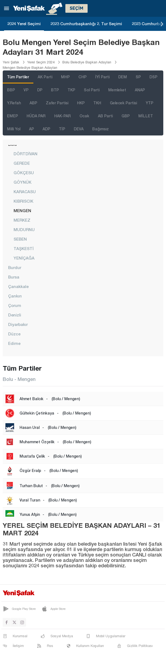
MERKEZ (22, 220)
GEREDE (22, 163)
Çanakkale (18, 286)
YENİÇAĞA (24, 257)
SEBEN (20, 239)
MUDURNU (24, 229)
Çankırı (15, 295)
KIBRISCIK (23, 201)
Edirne (14, 343)
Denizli (14, 314)
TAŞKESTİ (24, 248)
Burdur (14, 267)
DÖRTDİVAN (25, 153)
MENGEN (22, 210)
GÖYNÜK (22, 182)
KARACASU (25, 191)
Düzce (14, 333)
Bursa (13, 276)
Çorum (14, 305)
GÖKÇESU (24, 172)
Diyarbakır (18, 324)
